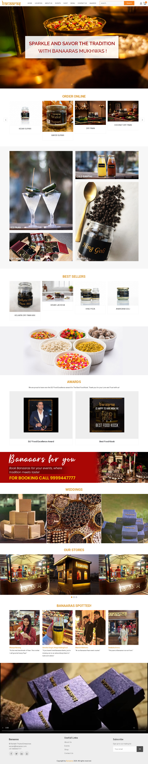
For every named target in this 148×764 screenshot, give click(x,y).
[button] (72, 84)
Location (38, 3)
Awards (93, 3)
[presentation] (6, 120)
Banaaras (69, 761)
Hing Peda (90, 309)
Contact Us (82, 3)
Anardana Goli (123, 309)
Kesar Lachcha (58, 305)
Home (30, 3)
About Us (48, 3)
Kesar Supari (25, 129)
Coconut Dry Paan (123, 125)
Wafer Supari (57, 135)
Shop (65, 3)
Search (129, 3)
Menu (72, 3)
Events (58, 3)
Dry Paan (90, 128)
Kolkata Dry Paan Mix (25, 315)
